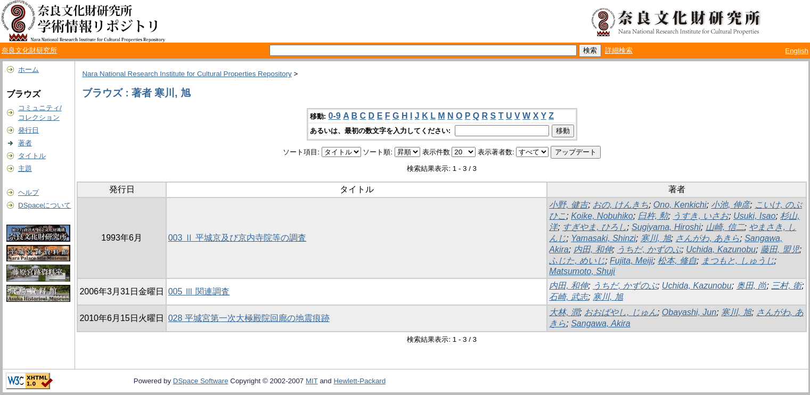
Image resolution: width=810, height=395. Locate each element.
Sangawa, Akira (600, 323)
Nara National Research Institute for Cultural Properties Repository (186, 74)
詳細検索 (619, 50)
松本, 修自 (677, 260)
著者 (25, 143)
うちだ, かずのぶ (649, 249)
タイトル (32, 156)
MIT (312, 381)
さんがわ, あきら (707, 238)
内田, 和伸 (593, 249)
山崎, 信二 (725, 227)
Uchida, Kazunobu (721, 249)
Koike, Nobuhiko (602, 215)
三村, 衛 (786, 285)
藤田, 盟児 (779, 249)
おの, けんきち (621, 204)
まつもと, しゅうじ (737, 260)
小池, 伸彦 (730, 204)
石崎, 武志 (568, 296)
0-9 (335, 115)
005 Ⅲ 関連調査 (199, 291)
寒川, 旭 (656, 238)
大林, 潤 (564, 312)
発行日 (28, 130)
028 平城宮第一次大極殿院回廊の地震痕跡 (249, 318)
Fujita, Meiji (631, 260)
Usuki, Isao (754, 215)
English (796, 51)
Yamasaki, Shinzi (603, 238)
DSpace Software (200, 381)
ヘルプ (28, 192)
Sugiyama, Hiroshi (666, 227)
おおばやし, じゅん (620, 312)
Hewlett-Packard (359, 381)
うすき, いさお (701, 215)
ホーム (28, 69)
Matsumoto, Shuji (582, 271)
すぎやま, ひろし (594, 227)
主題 (25, 168)
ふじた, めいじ (577, 260)
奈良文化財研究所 (29, 50)
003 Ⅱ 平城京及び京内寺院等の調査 (237, 237)
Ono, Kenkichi (680, 204)
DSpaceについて (44, 205)
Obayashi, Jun (689, 312)
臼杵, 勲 (653, 215)
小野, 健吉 (568, 204)
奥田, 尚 (752, 285)
